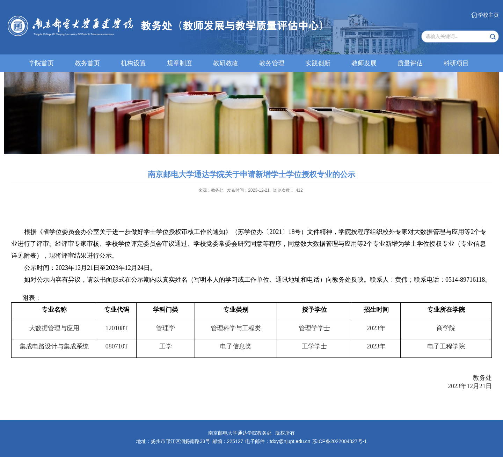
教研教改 (225, 63)
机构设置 (133, 63)
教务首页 (87, 63)
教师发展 (364, 63)
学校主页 (488, 15)
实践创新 (317, 63)
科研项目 (456, 63)
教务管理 (271, 63)
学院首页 (41, 63)
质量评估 (410, 63)
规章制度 (179, 63)
